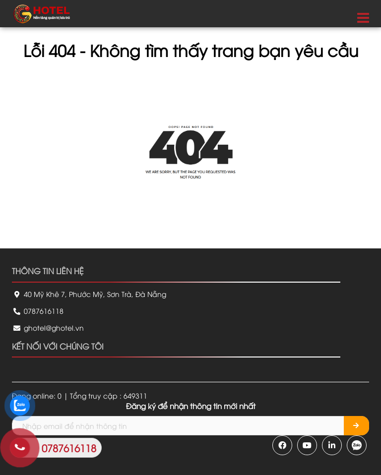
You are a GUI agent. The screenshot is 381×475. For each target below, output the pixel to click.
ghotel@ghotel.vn (48, 327)
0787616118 (38, 310)
